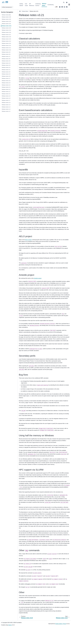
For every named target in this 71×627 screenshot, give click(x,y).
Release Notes (44, 4)
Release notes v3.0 (6, 71)
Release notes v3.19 (6, 30)
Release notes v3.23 (6, 21)
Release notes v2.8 (6, 76)
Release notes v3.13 (6, 43)
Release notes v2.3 (6, 87)
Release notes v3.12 (6, 45)
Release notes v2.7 (6, 78)
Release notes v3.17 (6, 34)
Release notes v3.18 (6, 32)
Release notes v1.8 (6, 98)
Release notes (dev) (6, 14)
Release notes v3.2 (6, 67)
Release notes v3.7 (6, 56)
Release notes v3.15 (6, 38)
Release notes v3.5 (6, 60)
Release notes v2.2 (6, 89)
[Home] (19, 11)
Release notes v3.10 (6, 49)
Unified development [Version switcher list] (7, 7)
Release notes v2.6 (6, 80)
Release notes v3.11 (6, 47)
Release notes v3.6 (6, 58)
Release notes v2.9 (6, 74)
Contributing (51, 4)
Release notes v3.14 (6, 41)
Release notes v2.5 (6, 82)
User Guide (26, 4)
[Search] (64, 2)
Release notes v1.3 (6, 109)
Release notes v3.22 (6, 23)
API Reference (31, 4)
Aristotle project (37, 278)
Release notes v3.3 (6, 65)
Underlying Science (38, 4)
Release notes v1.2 (6, 111)
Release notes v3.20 (6, 28)
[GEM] (56, 7)
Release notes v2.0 (6, 93)
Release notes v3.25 (6, 17)
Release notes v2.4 (6, 85)
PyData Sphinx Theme (60, 623)
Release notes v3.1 (6, 69)
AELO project (28, 239)
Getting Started (21, 4)
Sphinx (10, 625)
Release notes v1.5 (6, 104)
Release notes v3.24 (6, 19)
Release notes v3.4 (6, 63)
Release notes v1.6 (6, 102)
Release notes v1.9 (6, 96)
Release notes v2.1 (6, 91)
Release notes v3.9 (6, 52)
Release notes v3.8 (6, 54)
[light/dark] (67, 2)
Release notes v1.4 (6, 107)
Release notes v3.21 (6, 25)
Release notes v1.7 (6, 100)
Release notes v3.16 (6, 36)
